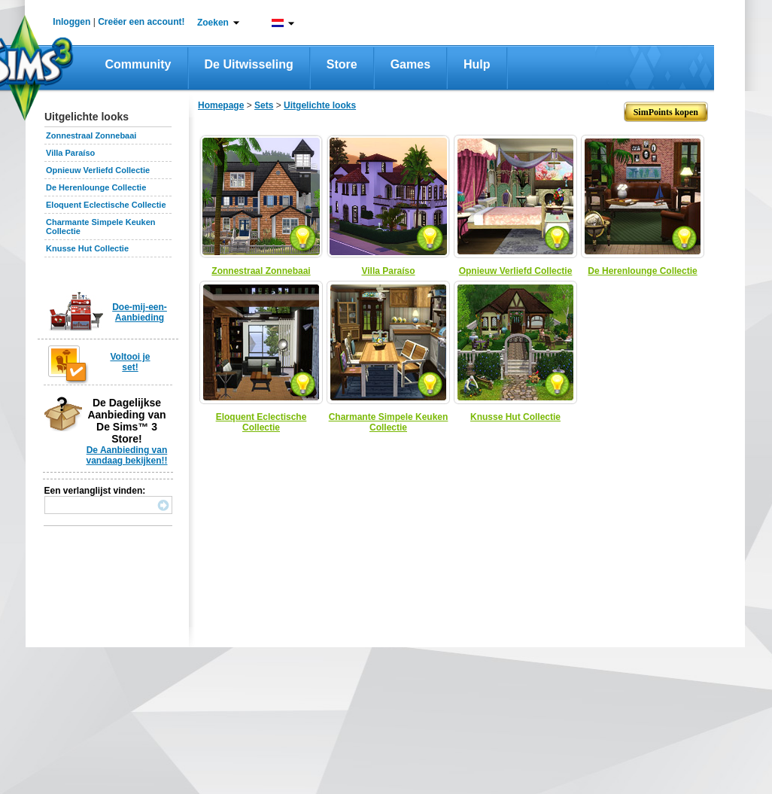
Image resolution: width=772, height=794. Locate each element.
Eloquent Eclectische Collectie (106, 204)
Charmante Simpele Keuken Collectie (388, 422)
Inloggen (71, 22)
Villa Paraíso (70, 152)
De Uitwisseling (249, 64)
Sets (263, 105)
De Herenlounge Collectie (96, 187)
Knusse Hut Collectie (87, 248)
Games (410, 64)
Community (138, 64)
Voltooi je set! (130, 362)
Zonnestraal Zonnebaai (91, 135)
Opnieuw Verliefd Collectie (98, 170)
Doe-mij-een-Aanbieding (139, 312)
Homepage (221, 105)
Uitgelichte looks (320, 105)
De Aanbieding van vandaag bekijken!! (126, 455)
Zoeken (213, 22)
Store (342, 64)
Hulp (477, 64)
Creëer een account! (141, 22)
